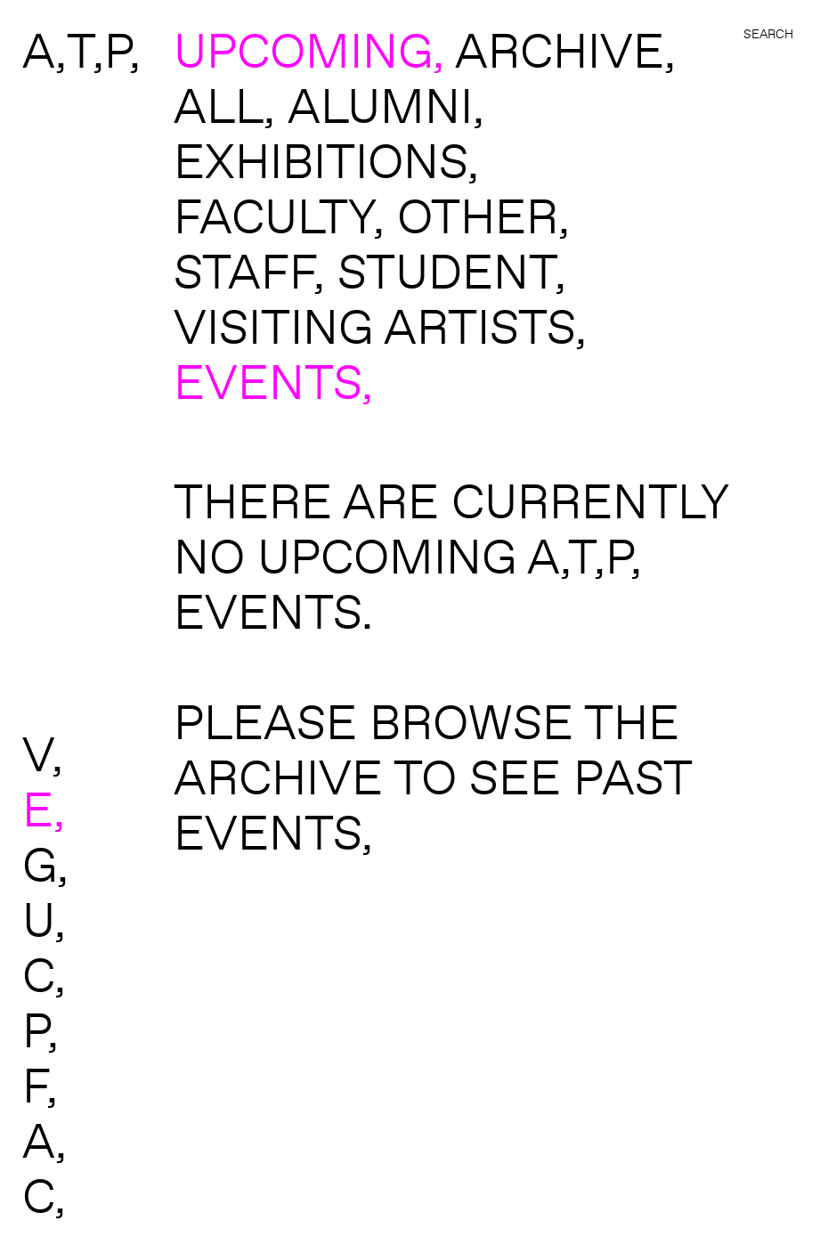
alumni (380, 105)
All (219, 105)
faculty (273, 215)
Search (768, 34)
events (267, 381)
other (477, 215)
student (446, 271)
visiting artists (374, 326)
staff (243, 271)
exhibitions (320, 160)
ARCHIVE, (565, 50)
